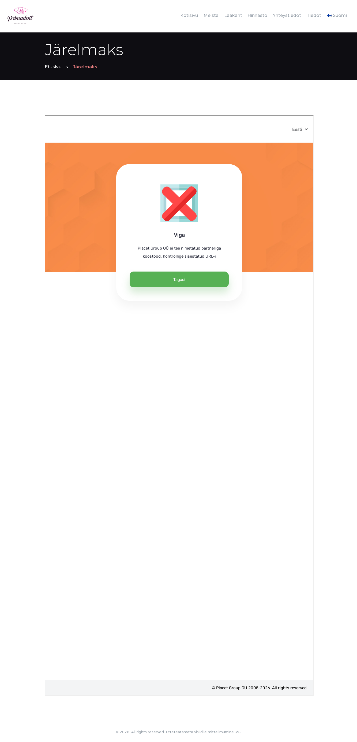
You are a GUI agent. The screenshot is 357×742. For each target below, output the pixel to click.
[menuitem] (337, 15)
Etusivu (53, 66)
